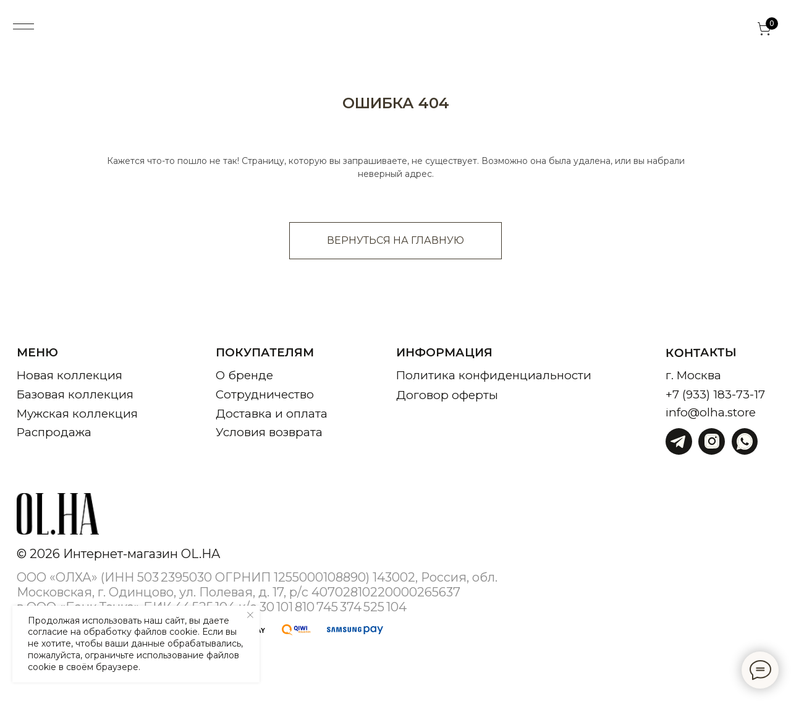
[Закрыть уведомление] (250, 615)
